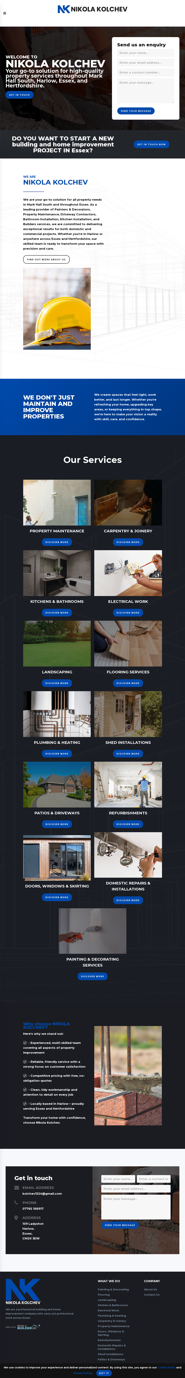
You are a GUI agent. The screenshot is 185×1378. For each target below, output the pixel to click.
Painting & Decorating (113, 1289)
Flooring (104, 1294)
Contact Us (152, 1294)
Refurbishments (109, 1340)
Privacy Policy (82, 1373)
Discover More (69, 611)
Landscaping (107, 1300)
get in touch (19, 94)
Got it (104, 1373)
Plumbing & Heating (112, 1315)
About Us (150, 1289)
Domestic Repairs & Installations (112, 1347)
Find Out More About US (46, 260)
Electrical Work (108, 1310)
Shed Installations (110, 1354)
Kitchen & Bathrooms (113, 1305)
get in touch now (151, 144)
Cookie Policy (166, 1367)
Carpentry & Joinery (112, 1321)
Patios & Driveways (111, 1359)
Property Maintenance (114, 1326)
